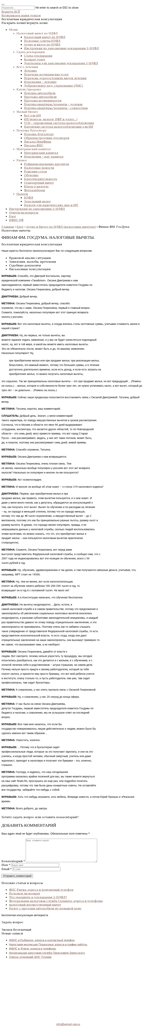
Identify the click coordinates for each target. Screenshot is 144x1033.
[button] (25, 23)
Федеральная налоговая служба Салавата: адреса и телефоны (56, 905)
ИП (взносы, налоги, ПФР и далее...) (50, 119)
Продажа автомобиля (40, 97)
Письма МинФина (37, 141)
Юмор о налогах (36, 186)
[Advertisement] (72, 993)
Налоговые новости (39, 168)
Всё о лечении (27, 67)
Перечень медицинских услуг (46, 74)
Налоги (22, 194)
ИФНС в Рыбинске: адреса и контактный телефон (42, 944)
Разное (21, 160)
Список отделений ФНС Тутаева (30, 961)
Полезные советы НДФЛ (42, 41)
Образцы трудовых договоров (46, 138)
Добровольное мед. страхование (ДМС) (53, 85)
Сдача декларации (30, 52)
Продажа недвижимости (43, 100)
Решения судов (35, 171)
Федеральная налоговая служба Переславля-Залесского (47, 957)
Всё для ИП (32, 115)
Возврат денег (34, 59)
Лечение (30, 70)
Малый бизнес (27, 112)
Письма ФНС (33, 145)
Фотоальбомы (34, 190)
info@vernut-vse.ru (68, 1028)
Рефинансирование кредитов (46, 164)
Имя (6, 869)
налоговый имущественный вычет (35, 909)
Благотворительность (40, 179)
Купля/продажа (28, 89)
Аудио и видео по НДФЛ (42, 44)
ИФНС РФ (16, 220)
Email (7, 873)
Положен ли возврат (24, 898)
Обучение (31, 175)
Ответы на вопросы (23, 212)
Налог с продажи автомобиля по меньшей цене (45, 913)
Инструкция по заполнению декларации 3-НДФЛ (61, 48)
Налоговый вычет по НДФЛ (37, 33)
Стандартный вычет (39, 182)
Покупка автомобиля (40, 93)
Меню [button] (13, 29)
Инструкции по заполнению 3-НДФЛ (37, 209)
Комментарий (13, 865)
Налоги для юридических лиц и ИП (51, 205)
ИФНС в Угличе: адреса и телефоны (32, 953)
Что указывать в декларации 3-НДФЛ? (38, 901)
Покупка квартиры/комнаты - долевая (53, 104)
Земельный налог (37, 201)
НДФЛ (28, 197)
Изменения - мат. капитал (43, 156)
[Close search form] (3, 4)
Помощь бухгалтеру (31, 130)
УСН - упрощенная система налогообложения (59, 123)
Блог (12, 216)
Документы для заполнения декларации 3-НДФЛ (61, 63)
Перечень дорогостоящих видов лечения (55, 78)
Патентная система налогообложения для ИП (58, 126)
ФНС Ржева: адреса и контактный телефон (41, 894)
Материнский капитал (33, 149)
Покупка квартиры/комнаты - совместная (56, 108)
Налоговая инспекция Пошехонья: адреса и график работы (48, 949)
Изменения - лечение (40, 82)
